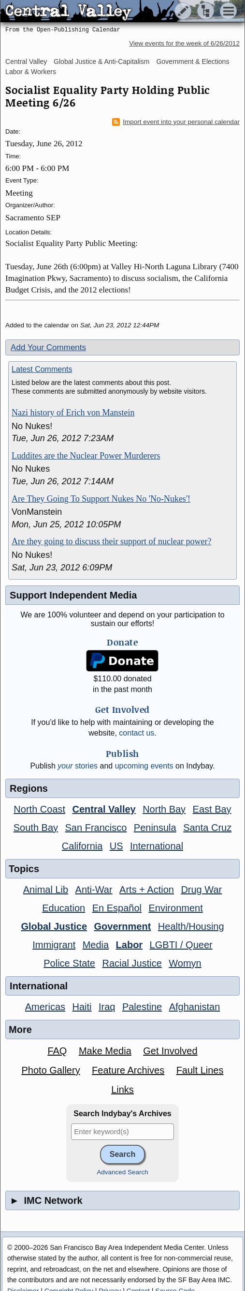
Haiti (82, 1006)
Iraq (107, 1006)
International (156, 846)
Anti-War (94, 889)
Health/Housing (191, 926)
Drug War (201, 889)
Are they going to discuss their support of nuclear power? (111, 541)
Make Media (105, 1050)
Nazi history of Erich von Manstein (73, 412)
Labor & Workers (30, 72)
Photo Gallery (50, 1070)
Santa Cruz (207, 827)
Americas (45, 1006)
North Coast (39, 809)
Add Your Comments (48, 347)
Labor (129, 944)
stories (78, 766)
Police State (69, 963)
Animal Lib (45, 889)
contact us (136, 733)
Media (96, 944)
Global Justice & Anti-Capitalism (101, 61)
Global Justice (54, 926)
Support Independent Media (73, 595)
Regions (29, 788)
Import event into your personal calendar (176, 122)
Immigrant (53, 944)
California (82, 846)
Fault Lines (200, 1070)
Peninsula (155, 827)
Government (122, 926)
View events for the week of (184, 43)
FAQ (57, 1050)
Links (122, 1089)
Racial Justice (131, 963)
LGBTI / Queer (181, 944)
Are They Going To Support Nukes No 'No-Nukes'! (101, 499)
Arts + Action (146, 889)
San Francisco (96, 827)
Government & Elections (192, 61)
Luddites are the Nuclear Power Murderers (86, 456)
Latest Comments (42, 369)
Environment (175, 908)
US (116, 846)
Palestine (142, 1006)
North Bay (164, 809)
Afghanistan (194, 1006)
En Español (117, 908)
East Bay (212, 809)
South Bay (36, 827)
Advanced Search (122, 1172)
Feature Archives (128, 1070)
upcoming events (144, 766)
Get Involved (170, 1050)
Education (63, 908)
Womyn (185, 963)
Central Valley (26, 61)
